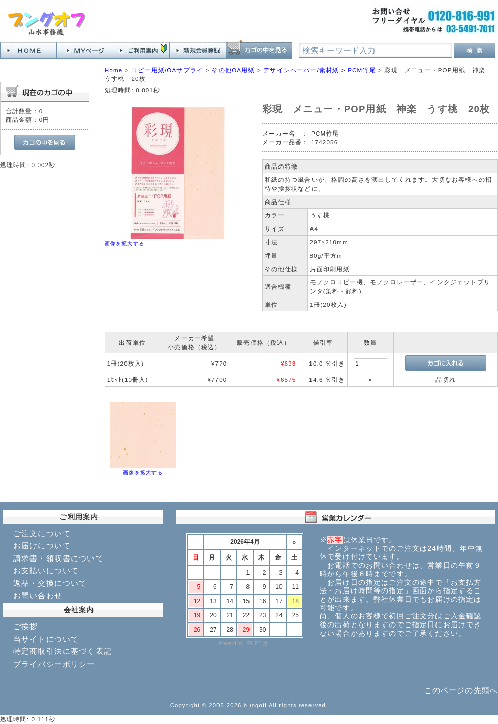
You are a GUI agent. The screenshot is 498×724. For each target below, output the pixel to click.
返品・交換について (50, 583)
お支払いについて (46, 570)
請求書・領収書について (58, 558)
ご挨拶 (25, 626)
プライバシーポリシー (54, 664)
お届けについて (42, 545)
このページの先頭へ (461, 690)
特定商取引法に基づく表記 (62, 651)
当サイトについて (46, 639)
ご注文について (42, 533)
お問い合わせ (38, 595)
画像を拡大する (124, 243)
